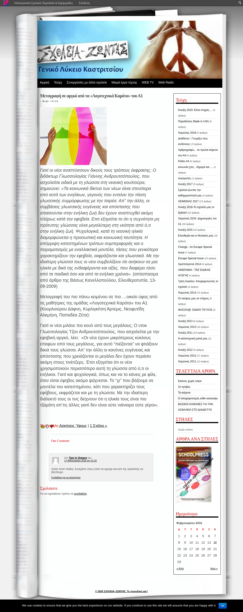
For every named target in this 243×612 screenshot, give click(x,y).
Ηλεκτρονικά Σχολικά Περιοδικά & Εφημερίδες (43, 3)
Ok (222, 605)
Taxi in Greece (78, 457)
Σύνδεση (84, 3)
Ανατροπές (184, 178)
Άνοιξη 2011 (185, 332)
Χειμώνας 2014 (187, 292)
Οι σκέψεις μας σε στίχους (193, 298)
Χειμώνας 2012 (187, 355)
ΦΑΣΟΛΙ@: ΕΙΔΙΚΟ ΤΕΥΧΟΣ (195, 309)
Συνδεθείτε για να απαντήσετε (65, 477)
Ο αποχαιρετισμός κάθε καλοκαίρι (198, 398)
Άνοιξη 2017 (185, 184)
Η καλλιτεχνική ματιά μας (192, 338)
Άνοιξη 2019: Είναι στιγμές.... (195, 110)
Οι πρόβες (184, 386)
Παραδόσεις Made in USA (193, 121)
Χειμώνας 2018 (187, 132)
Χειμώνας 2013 (187, 326)
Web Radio (166, 82)
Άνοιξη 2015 (185, 229)
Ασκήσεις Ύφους (73, 426)
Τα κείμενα (184, 392)
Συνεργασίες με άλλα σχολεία (87, 82)
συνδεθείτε (80, 493)
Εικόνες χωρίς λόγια (190, 381)
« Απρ (180, 568)
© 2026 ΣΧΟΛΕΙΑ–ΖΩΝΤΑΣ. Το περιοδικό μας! (121, 591)
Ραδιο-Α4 (183, 161)
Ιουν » (214, 568)
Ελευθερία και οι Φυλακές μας (195, 235)
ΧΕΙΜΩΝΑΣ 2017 (188, 201)
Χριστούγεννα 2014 (189, 264)
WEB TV (148, 82)
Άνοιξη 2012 (185, 349)
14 (215, 542)
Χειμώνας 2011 (187, 361)
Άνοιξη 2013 (185, 321)
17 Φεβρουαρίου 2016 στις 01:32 (80, 460)
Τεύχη (58, 82)
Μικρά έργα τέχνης (124, 82)
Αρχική (44, 82)
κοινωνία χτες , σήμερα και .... (195, 167)
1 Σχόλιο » (98, 426)
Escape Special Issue (191, 258)
